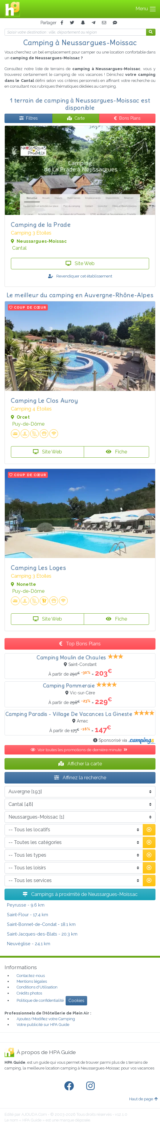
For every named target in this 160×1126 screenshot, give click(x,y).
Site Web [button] (80, 263)
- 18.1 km (41, 924)
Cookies (76, 1000)
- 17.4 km (27, 914)
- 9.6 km (25, 904)
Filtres (28, 118)
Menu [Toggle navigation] (146, 9)
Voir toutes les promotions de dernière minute (80, 749)
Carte (76, 118)
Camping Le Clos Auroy (44, 400)
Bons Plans (127, 118)
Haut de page (143, 1099)
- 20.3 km (42, 933)
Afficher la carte (80, 764)
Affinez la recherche (80, 777)
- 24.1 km (28, 943)
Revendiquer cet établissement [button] (80, 276)
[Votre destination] (75, 32)
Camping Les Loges (38, 567)
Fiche (116, 452)
